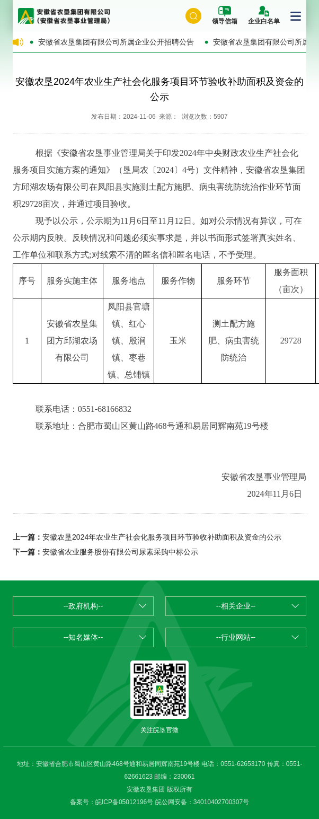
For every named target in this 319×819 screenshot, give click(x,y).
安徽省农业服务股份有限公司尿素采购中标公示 (120, 552)
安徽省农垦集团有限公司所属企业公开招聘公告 (116, 42)
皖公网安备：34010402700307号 (202, 802)
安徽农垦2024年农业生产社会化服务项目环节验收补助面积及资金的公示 (161, 537)
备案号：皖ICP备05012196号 (111, 802)
